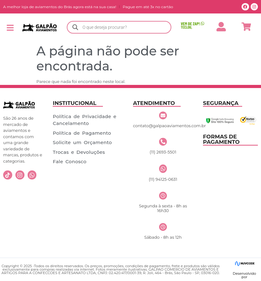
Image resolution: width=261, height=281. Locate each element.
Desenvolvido (244, 273)
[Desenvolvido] (244, 264)
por (245, 277)
